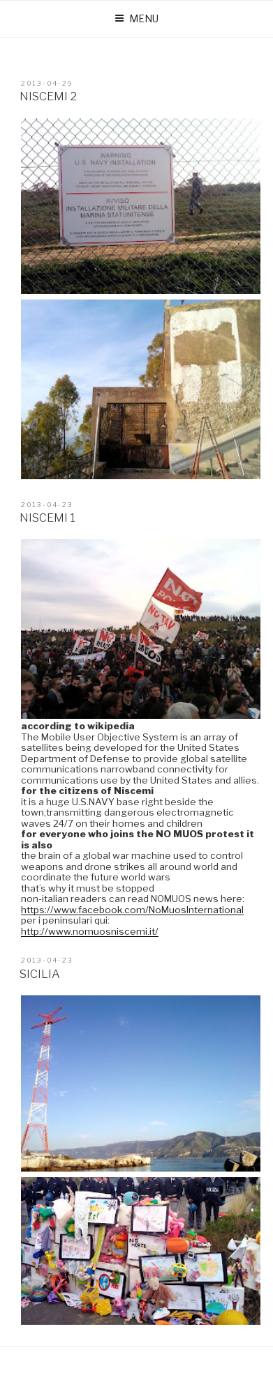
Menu (136, 18)
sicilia (40, 974)
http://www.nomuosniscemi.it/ (89, 931)
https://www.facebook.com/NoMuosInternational (132, 909)
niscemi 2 (48, 96)
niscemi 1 (47, 517)
